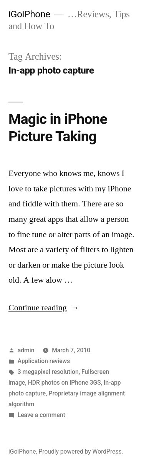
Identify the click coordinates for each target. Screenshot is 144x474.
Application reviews (44, 361)
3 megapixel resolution (48, 371)
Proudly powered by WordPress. (80, 451)
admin (26, 350)
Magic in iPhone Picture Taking (57, 128)
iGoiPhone (29, 14)
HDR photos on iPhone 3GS (64, 382)
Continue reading (43, 307)
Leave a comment (41, 415)
